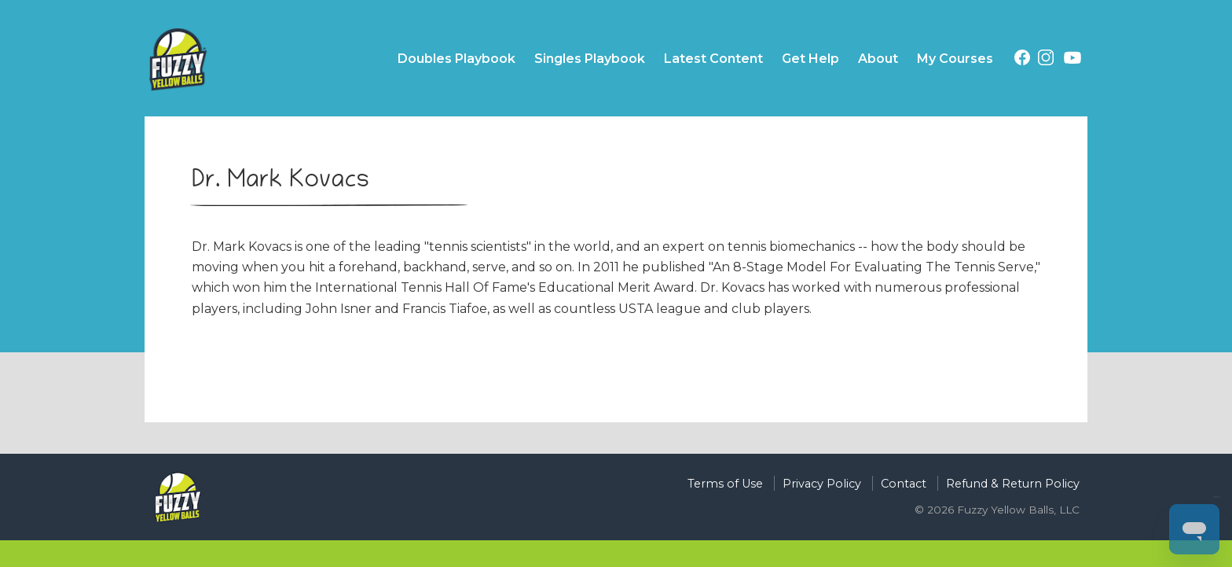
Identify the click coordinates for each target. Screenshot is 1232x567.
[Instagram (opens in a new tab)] (1046, 60)
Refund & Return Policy (1013, 484)
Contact (903, 484)
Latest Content (713, 58)
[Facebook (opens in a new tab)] (1022, 60)
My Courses (955, 58)
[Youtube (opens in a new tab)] (1073, 60)
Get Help (810, 58)
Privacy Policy (822, 484)
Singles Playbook (589, 58)
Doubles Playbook (456, 58)
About (878, 58)
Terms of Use (725, 484)
